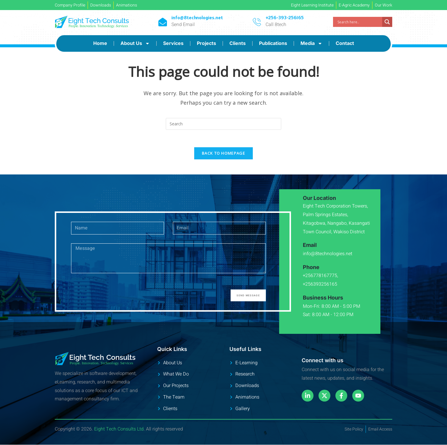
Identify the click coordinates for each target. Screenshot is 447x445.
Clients (237, 43)
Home (100, 43)
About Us (135, 43)
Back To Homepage (223, 153)
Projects (206, 43)
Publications (273, 43)
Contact (345, 43)
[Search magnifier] (387, 22)
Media (311, 43)
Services (173, 43)
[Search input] (359, 22)
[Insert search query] (223, 124)
